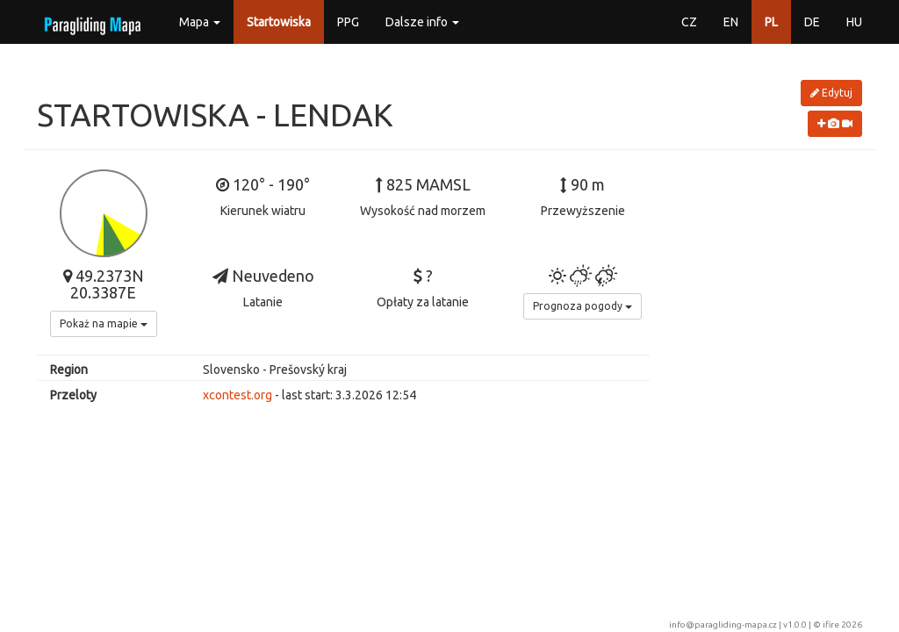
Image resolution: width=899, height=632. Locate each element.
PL (771, 22)
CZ (689, 22)
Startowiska (279, 22)
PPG (348, 22)
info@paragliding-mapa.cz (723, 624)
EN (730, 22)
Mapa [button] (199, 22)
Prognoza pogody (582, 306)
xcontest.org (237, 395)
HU (854, 22)
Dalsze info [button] (422, 22)
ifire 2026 (842, 624)
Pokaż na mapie (103, 323)
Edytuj (831, 92)
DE (812, 22)
